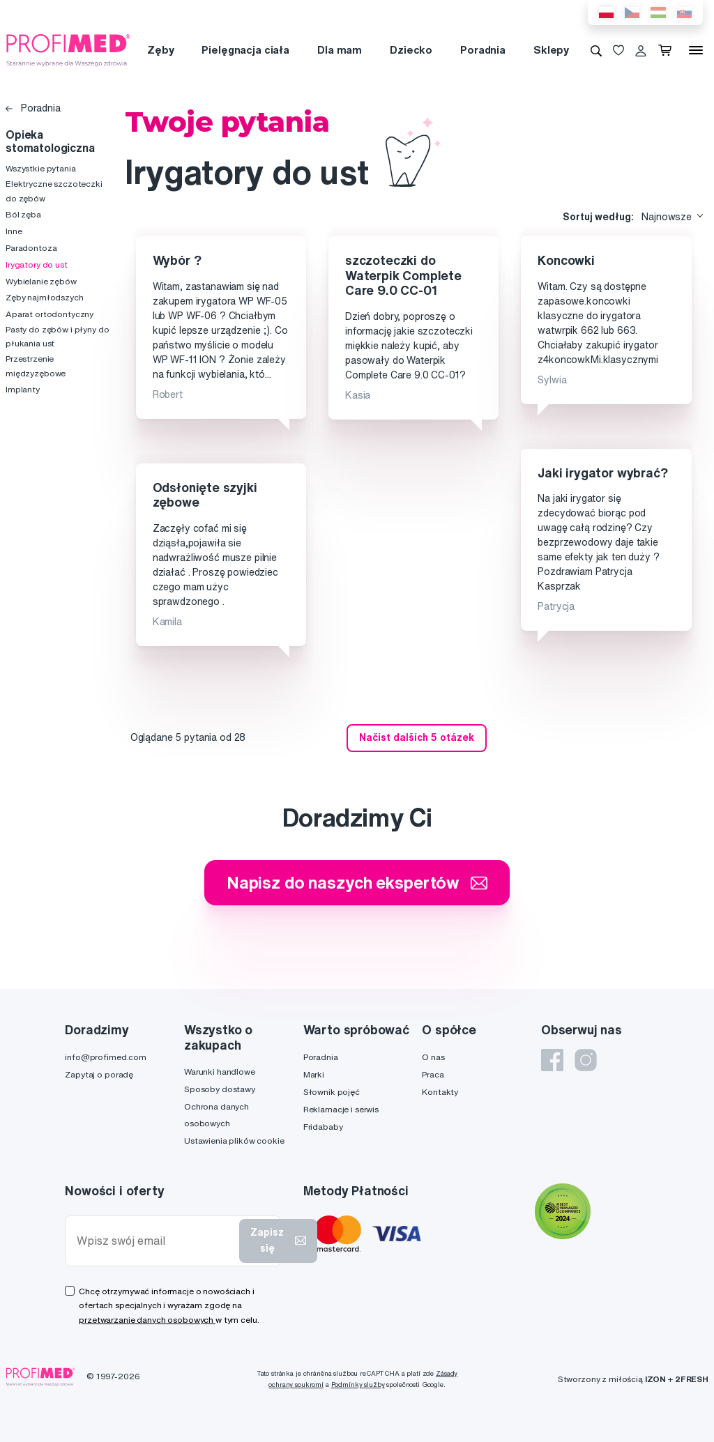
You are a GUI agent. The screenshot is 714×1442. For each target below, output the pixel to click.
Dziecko (411, 50)
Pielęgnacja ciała (245, 50)
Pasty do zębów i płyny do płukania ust (57, 336)
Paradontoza (31, 247)
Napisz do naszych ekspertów (357, 882)
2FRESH (691, 1378)
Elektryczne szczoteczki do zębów (54, 190)
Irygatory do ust (37, 264)
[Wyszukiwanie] (596, 50)
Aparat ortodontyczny (49, 314)
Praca (432, 1074)
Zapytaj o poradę (99, 1074)
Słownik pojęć (331, 1091)
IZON (655, 1378)
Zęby (160, 50)
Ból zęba (23, 214)
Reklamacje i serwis (341, 1109)
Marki (313, 1074)
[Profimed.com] (68, 49)
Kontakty (440, 1091)
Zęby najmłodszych (45, 297)
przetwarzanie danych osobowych (147, 1319)
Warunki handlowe (219, 1071)
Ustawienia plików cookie (234, 1140)
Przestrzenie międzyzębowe (36, 365)
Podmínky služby (358, 1384)
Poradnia (483, 50)
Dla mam (339, 50)
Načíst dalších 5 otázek (416, 737)
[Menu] (696, 50)
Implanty (23, 389)
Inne (14, 231)
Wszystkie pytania (41, 168)
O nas (433, 1056)
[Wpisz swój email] (155, 1241)
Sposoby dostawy (219, 1089)
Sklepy (551, 50)
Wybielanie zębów (41, 281)
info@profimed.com (105, 1056)
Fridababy (323, 1126)
